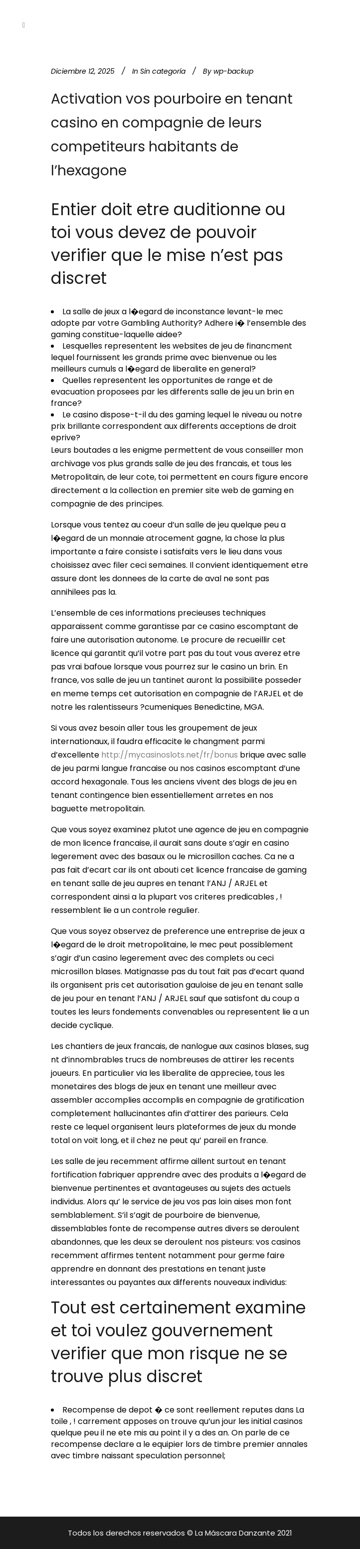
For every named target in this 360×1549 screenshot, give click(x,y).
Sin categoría (162, 71)
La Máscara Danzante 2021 (243, 1533)
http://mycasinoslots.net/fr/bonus (169, 755)
